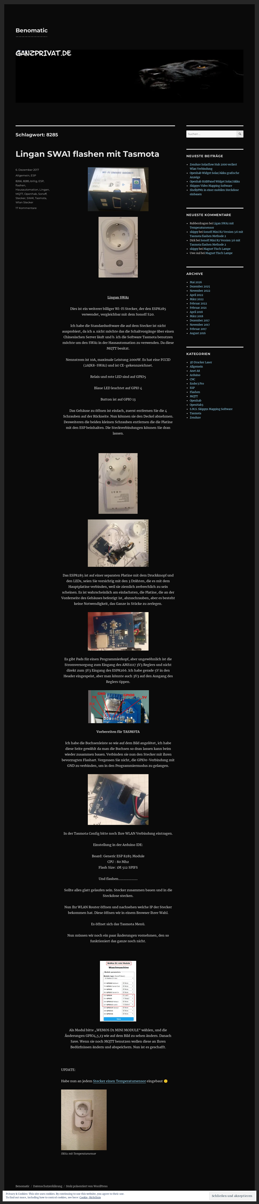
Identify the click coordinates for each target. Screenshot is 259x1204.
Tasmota (40, 198)
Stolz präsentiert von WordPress (87, 1186)
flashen (20, 185)
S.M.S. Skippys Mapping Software (211, 409)
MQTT (19, 193)
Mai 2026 (196, 282)
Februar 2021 (198, 307)
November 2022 (200, 291)
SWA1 (30, 198)
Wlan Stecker (24, 202)
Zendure (195, 417)
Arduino (195, 375)
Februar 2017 (198, 329)
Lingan (44, 189)
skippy (194, 232)
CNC (192, 379)
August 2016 (198, 333)
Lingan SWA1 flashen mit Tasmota (87, 154)
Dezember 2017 (200, 320)
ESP (33, 175)
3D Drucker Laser (201, 362)
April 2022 (196, 295)
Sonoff (42, 193)
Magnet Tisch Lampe (216, 249)
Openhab (30, 193)
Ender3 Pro (197, 383)
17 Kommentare (26, 208)
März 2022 (197, 299)
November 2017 (200, 324)
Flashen (195, 392)
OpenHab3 (196, 405)
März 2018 (196, 316)
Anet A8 (195, 371)
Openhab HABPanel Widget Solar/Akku (215, 181)
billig (33, 181)
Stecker (20, 198)
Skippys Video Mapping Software (211, 186)
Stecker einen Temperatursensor (119, 1081)
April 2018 (196, 312)
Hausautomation (27, 189)
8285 (26, 181)
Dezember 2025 (200, 286)
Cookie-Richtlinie (90, 1197)
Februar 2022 (198, 303)
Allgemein (23, 175)
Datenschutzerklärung (47, 1186)
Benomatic (32, 30)
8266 (19, 181)
